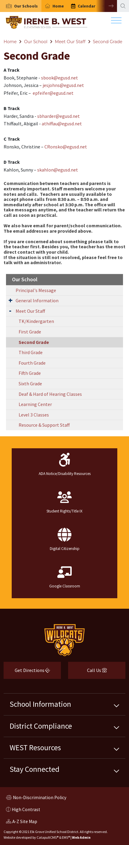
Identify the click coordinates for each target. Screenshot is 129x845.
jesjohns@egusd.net (63, 85)
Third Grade (31, 352)
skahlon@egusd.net (57, 170)
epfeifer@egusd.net (53, 93)
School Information (40, 704)
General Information (37, 300)
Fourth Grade (32, 363)
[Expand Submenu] (10, 300)
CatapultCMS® (47, 837)
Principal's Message (36, 290)
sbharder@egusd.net (58, 116)
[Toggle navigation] (116, 22)
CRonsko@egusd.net (65, 147)
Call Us (87, 672)
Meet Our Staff (70, 41)
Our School (35, 41)
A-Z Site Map (21, 822)
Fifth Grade (30, 373)
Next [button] (106, 6)
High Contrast (26, 809)
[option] (20, 6)
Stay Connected (34, 769)
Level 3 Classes (34, 415)
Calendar (86, 6)
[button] (26, 6)
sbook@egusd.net (59, 78)
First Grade (30, 332)
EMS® (66, 837)
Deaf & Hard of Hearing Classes (50, 394)
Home (58, 6)
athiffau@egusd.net (62, 124)
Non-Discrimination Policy (36, 798)
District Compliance (41, 726)
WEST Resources (35, 747)
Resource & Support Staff (44, 425)
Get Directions (27, 672)
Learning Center (35, 404)
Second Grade (107, 41)
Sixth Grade (30, 384)
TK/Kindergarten (36, 321)
